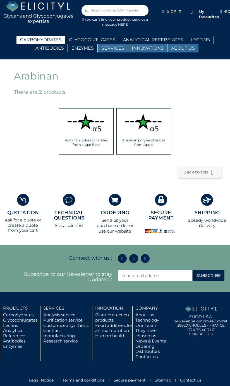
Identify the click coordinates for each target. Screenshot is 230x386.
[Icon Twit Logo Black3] (133, 258)
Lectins (10, 325)
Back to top (199, 172)
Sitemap (163, 380)
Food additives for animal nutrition (113, 328)
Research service (60, 341)
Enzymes (12, 346)
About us (144, 314)
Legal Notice (41, 380)
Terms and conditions (84, 380)
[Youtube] (145, 258)
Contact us (146, 356)
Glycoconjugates (20, 320)
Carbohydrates (18, 314)
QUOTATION (23, 212)
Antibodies (14, 341)
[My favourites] (192, 12)
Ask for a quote (20, 220)
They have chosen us (146, 333)
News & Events (150, 341)
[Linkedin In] (122, 258)
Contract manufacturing (59, 333)
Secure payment (130, 380)
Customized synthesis (65, 325)
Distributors (147, 351)
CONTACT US (201, 334)
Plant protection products (112, 317)
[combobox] (115, 10)
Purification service (63, 320)
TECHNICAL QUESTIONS (69, 215)
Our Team (145, 325)
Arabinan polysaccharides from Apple (143, 142)
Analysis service (59, 314)
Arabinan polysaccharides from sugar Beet (86, 142)
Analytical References (14, 333)
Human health (110, 335)
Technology (147, 320)
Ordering (144, 346)
